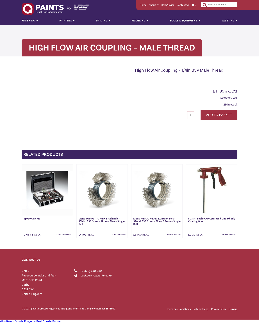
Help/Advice (167, 4)
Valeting (228, 20)
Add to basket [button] (64, 234)
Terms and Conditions (179, 309)
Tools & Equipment (183, 20)
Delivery (233, 309)
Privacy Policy (218, 309)
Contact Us (183, 4)
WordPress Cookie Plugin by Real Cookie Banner (31, 321)
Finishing (28, 20)
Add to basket (219, 115)
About (152, 4)
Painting (65, 20)
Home (143, 4)
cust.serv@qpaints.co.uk (96, 275)
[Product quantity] (190, 115)
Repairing (138, 20)
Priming (101, 20)
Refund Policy (201, 309)
